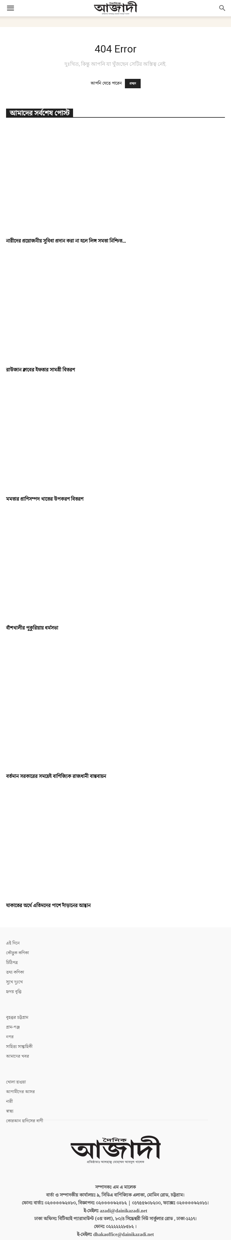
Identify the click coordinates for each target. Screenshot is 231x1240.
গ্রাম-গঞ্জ (13, 1008)
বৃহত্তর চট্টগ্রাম (17, 998)
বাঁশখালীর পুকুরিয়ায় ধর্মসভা (32, 628)
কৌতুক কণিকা (17, 933)
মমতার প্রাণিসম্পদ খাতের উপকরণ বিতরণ (44, 499)
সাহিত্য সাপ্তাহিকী (19, 1027)
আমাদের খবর (17, 1037)
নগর (10, 1017)
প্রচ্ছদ (132, 83)
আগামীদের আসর (20, 1072)
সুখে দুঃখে (14, 962)
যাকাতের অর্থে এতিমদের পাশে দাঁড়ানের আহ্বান (48, 886)
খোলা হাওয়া (16, 1063)
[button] (10, 8)
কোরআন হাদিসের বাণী (24, 1101)
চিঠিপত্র (12, 943)
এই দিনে (13, 924)
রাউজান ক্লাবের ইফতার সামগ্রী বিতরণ (40, 370)
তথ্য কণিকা (15, 953)
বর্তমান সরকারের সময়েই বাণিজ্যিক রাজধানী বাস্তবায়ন (56, 757)
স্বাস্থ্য (9, 1092)
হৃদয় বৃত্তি (14, 972)
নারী (9, 1082)
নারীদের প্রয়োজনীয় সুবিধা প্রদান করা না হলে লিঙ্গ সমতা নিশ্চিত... (66, 241)
